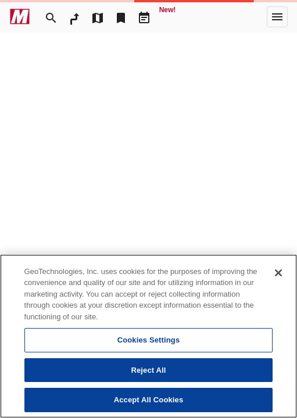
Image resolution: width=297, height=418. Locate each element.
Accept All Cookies (149, 399)
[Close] (278, 273)
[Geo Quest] (167, 16)
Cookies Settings (148, 340)
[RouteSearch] (74, 16)
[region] (148, 336)
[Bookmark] (121, 16)
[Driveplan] (144, 16)
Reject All (148, 370)
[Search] (51, 16)
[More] (277, 16)
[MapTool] (97, 16)
